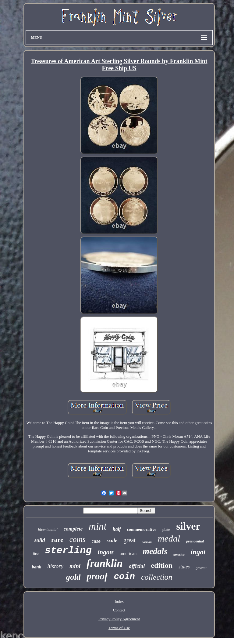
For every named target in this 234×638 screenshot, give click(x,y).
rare (57, 539)
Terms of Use (119, 627)
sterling (68, 550)
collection (156, 577)
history (55, 566)
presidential (195, 541)
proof (97, 576)
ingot (198, 552)
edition (161, 565)
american (128, 553)
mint (98, 526)
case (96, 541)
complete (73, 529)
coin (124, 577)
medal (169, 538)
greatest (201, 568)
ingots (106, 552)
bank (36, 566)
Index (119, 601)
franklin (105, 563)
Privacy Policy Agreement (119, 619)
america (179, 554)
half (117, 529)
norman (147, 542)
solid (39, 540)
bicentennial (48, 529)
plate (166, 529)
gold (73, 577)
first (36, 554)
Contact (119, 610)
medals (155, 551)
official (137, 566)
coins (77, 539)
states (184, 566)
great (129, 540)
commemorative (141, 529)
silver (188, 526)
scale (112, 540)
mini (74, 566)
